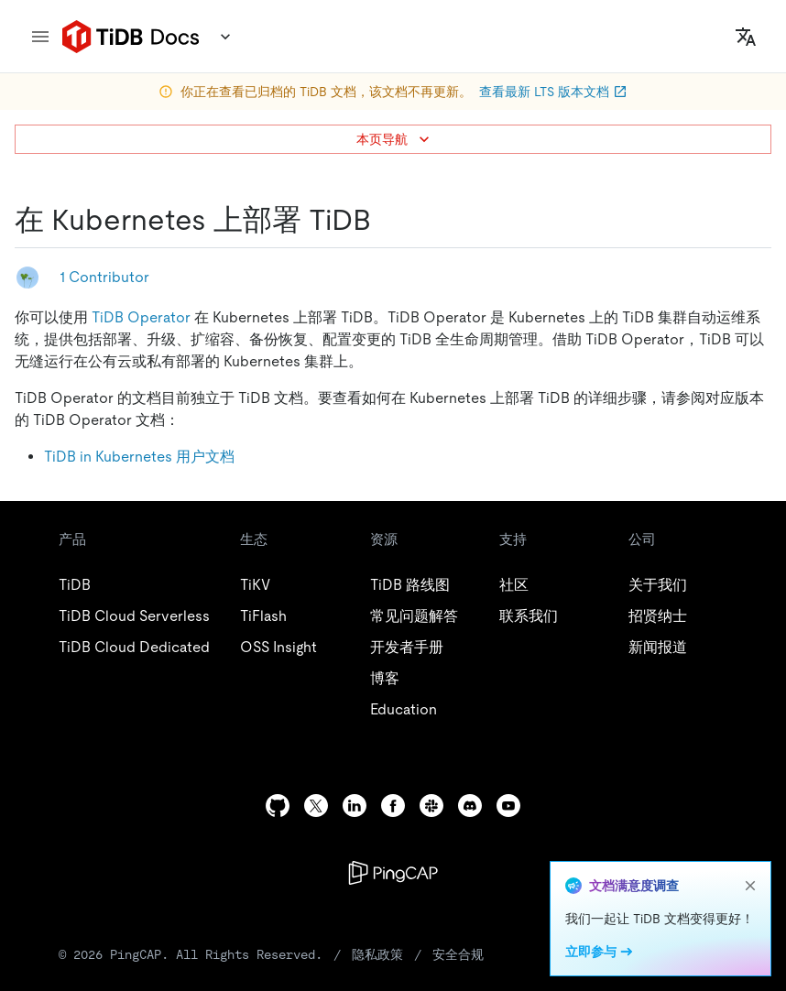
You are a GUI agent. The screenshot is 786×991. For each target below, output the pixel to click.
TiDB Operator (141, 317)
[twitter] (316, 805)
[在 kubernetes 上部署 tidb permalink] (386, 219)
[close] (750, 885)
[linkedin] (354, 805)
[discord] (470, 805)
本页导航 (394, 139)
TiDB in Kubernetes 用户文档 (139, 456)
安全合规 (458, 954)
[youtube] (508, 805)
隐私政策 (377, 954)
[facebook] (393, 805)
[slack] (431, 805)
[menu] (40, 36)
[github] (277, 805)
